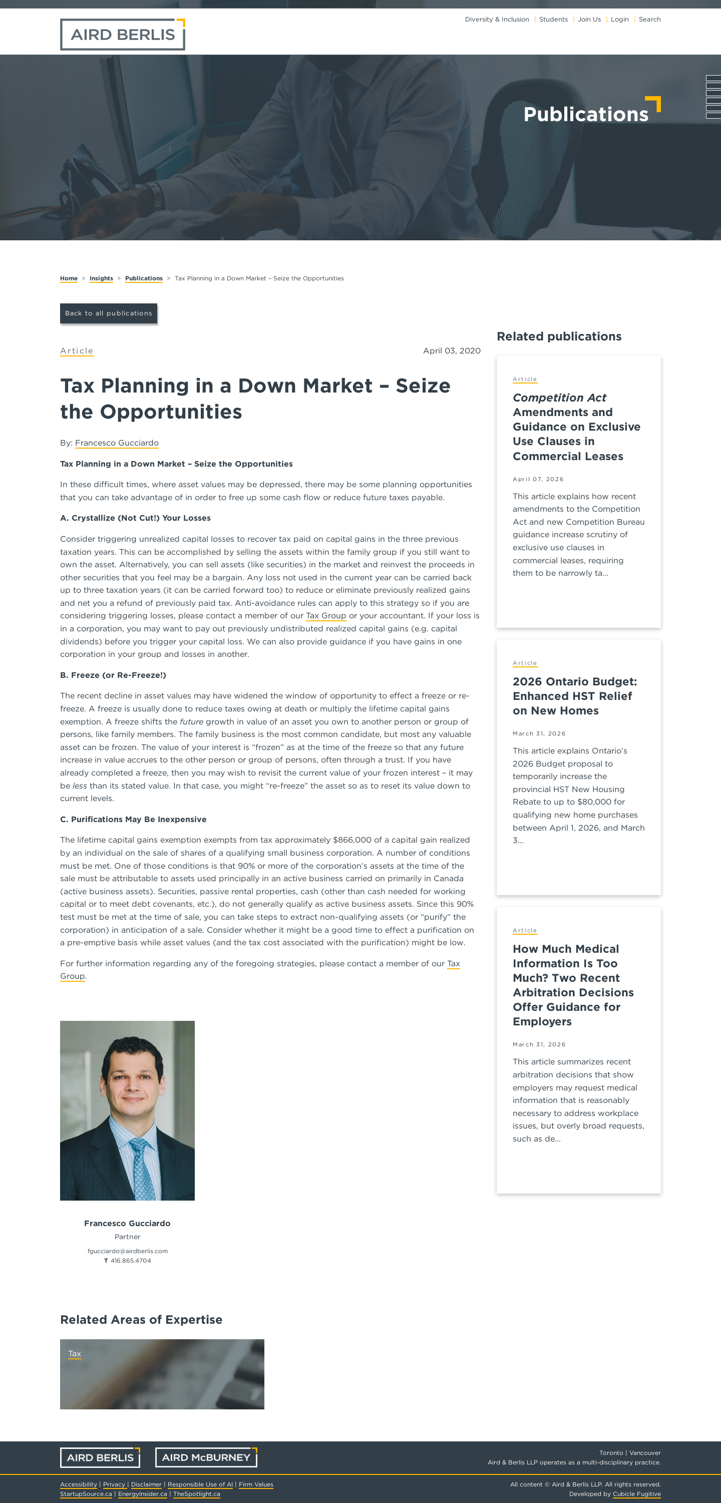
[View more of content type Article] (77, 351)
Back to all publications (109, 313)
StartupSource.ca (86, 1493)
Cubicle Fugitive (637, 1493)
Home (69, 278)
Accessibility (78, 1484)
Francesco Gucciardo (117, 443)
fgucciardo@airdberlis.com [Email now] (128, 1251)
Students (553, 19)
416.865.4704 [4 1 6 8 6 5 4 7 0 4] (131, 1260)
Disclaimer (146, 1484)
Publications (144, 278)
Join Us (589, 19)
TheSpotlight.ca (196, 1493)
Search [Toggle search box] (650, 19)
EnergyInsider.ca (142, 1493)
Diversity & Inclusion (497, 19)
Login (620, 19)
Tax (74, 1353)
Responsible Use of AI (200, 1484)
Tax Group (326, 615)
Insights (101, 278)
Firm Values (256, 1484)
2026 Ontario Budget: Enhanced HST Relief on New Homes (575, 695)
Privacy (115, 1484)
